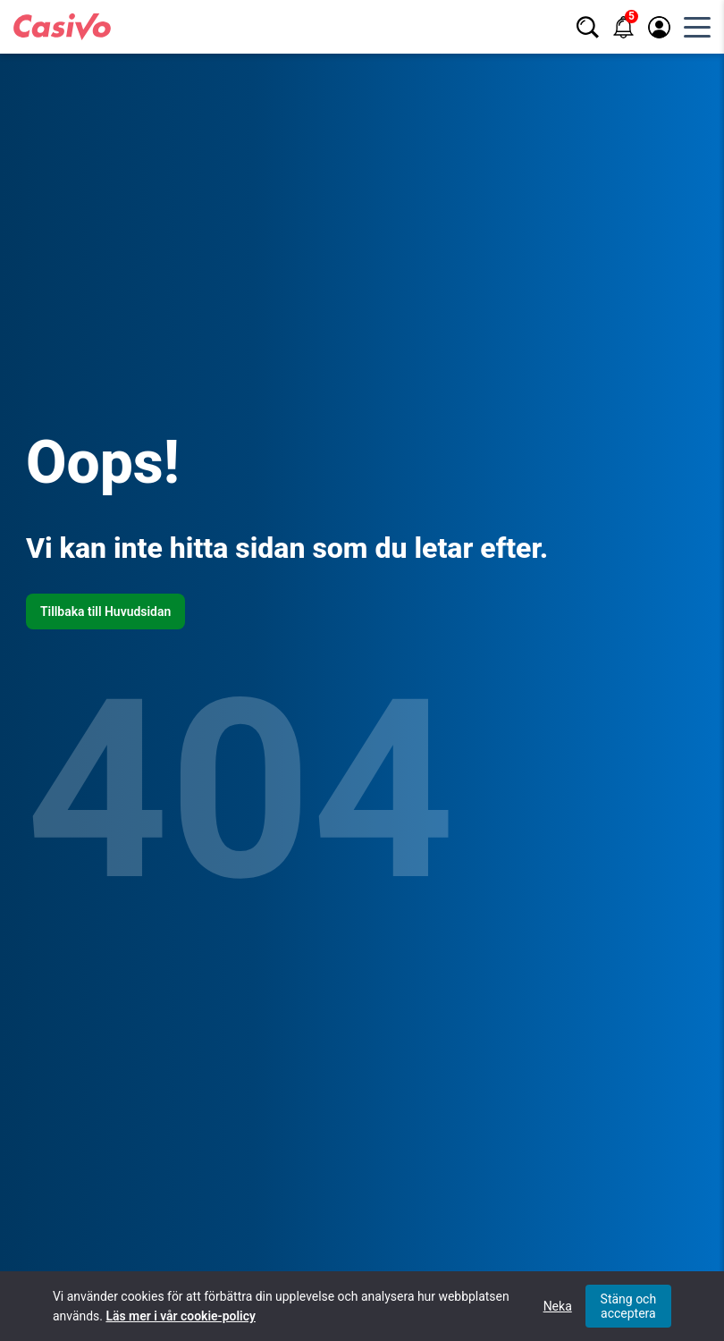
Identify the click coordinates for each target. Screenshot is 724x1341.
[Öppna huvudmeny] (697, 27)
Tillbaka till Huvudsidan (105, 611)
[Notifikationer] (623, 27)
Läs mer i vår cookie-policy (180, 1316)
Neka (557, 1306)
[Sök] (588, 27)
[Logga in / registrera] (659, 27)
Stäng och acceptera (629, 1306)
